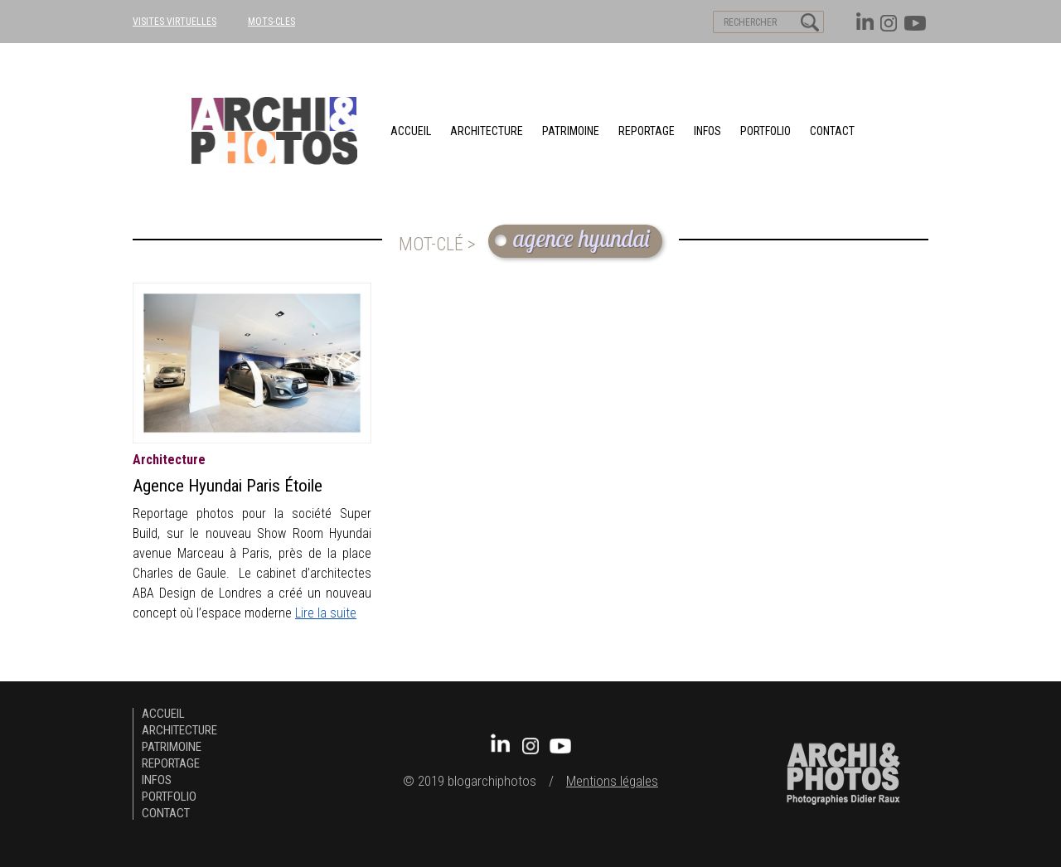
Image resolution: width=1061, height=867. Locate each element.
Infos (707, 131)
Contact (832, 131)
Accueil (410, 131)
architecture (486, 131)
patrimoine (570, 131)
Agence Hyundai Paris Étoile (227, 486)
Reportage (646, 131)
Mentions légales (612, 781)
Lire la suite (325, 613)
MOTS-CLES (271, 21)
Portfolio (765, 131)
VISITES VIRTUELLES (174, 21)
